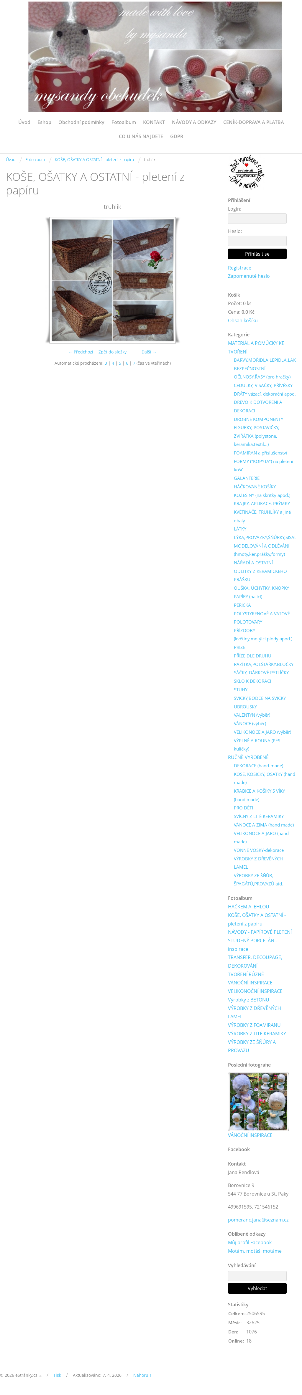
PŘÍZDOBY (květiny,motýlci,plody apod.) (263, 636)
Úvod (24, 122)
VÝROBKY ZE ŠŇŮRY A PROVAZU (252, 1049)
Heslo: (235, 231)
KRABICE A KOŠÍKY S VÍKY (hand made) (259, 797)
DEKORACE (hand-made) (258, 768)
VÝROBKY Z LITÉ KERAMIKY (257, 1036)
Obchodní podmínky (81, 122)
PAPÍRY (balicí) (248, 598)
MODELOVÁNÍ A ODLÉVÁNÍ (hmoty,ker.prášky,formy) (261, 551)
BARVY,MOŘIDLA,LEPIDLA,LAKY (266, 360)
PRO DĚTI (243, 810)
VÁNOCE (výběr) (250, 725)
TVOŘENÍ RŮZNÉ (246, 977)
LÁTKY (240, 530)
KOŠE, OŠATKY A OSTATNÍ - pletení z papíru (94, 159)
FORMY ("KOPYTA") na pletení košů (263, 466)
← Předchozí (80, 352)
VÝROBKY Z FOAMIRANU (254, 1028)
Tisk (57, 1378)
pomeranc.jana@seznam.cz (258, 1223)
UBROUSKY (245, 708)
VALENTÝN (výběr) (252, 717)
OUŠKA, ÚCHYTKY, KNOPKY (261, 589)
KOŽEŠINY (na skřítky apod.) (262, 496)
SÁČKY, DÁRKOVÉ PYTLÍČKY (261, 674)
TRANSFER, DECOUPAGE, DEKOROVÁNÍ (255, 964)
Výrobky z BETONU (248, 1002)
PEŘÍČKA (242, 606)
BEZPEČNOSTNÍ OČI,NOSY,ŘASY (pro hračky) (262, 373)
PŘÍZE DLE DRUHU (252, 657)
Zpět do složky (113, 352)
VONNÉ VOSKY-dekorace (259, 852)
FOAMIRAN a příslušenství (260, 454)
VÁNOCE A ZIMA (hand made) (264, 827)
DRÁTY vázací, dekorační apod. (265, 394)
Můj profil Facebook (250, 1246)
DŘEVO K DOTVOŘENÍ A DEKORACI (258, 407)
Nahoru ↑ (142, 1378)
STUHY (240, 691)
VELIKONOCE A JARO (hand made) (261, 840)
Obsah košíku (243, 320)
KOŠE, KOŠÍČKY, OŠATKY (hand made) (264, 780)
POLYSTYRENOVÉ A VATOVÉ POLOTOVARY (262, 619)
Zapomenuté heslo (249, 276)
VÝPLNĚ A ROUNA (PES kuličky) (257, 746)
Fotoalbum (123, 122)
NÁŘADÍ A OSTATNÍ (253, 564)
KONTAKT (154, 122)
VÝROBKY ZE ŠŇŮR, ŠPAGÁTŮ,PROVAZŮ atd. (258, 882)
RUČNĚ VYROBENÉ (248, 759)
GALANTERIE (247, 479)
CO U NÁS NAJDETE (141, 136)
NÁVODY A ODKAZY (194, 122)
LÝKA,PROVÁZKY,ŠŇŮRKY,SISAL (265, 539)
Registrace (239, 268)
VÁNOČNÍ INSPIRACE (250, 985)
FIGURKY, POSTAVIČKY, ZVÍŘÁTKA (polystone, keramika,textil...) (256, 436)
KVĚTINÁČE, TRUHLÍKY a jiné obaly (262, 517)
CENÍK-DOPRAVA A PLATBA (253, 122)
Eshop (44, 122)
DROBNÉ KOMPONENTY (258, 420)
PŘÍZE (239, 649)
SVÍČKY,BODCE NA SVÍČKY (260, 700)
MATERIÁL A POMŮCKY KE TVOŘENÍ (256, 347)
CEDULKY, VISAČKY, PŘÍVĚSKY (263, 386)
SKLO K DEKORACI (252, 683)
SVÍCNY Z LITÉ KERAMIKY (259, 819)
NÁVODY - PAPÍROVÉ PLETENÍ (260, 935)
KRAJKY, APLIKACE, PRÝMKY (262, 505)
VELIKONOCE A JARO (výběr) (262, 734)
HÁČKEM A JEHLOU (248, 909)
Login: (234, 209)
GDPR (176, 136)
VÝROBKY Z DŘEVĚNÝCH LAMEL (258, 865)
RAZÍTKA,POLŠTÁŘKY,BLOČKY (263, 666)
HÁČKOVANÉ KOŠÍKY (255, 488)
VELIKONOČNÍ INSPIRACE (255, 994)
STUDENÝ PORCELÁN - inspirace (252, 947)
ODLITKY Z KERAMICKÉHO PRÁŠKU (260, 577)
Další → (149, 352)
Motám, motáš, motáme (255, 1254)
